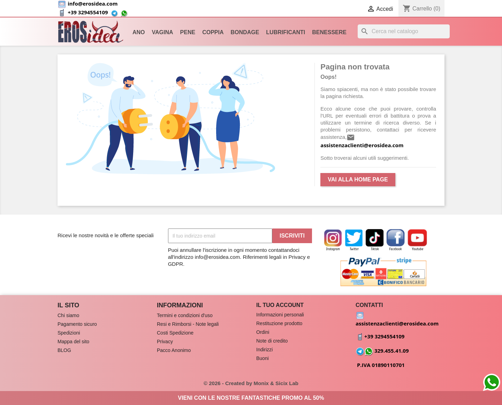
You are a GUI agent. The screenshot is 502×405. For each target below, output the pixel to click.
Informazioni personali (280, 314)
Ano (138, 32)
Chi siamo (68, 315)
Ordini (262, 332)
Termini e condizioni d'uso (185, 315)
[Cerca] (404, 31)
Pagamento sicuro (77, 324)
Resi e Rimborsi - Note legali (188, 324)
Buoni (262, 358)
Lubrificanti (285, 32)
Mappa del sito (73, 341)
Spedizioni (69, 333)
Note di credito (272, 341)
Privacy (165, 341)
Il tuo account (280, 305)
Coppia (212, 32)
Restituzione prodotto (279, 323)
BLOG (64, 350)
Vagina (162, 32)
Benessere (329, 32)
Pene (188, 32)
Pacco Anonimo (174, 350)
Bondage (245, 32)
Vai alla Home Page (358, 179)
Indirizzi (264, 349)
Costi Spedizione (175, 333)
